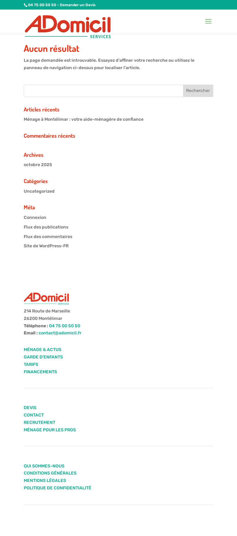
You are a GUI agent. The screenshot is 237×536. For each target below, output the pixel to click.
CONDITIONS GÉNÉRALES (50, 473)
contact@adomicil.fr (60, 333)
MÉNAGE (33, 349)
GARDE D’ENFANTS (43, 357)
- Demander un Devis (76, 5)
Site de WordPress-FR (46, 246)
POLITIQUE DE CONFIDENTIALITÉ (57, 488)
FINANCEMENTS (40, 372)
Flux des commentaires (48, 236)
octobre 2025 (38, 164)
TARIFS (31, 364)
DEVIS (30, 407)
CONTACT (34, 415)
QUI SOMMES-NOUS (44, 466)
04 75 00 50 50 (42, 5)
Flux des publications (46, 227)
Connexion (35, 217)
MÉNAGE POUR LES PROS (50, 430)
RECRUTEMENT (39, 422)
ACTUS (53, 349)
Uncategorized (39, 191)
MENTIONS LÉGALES (45, 480)
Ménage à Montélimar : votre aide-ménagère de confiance (83, 119)
